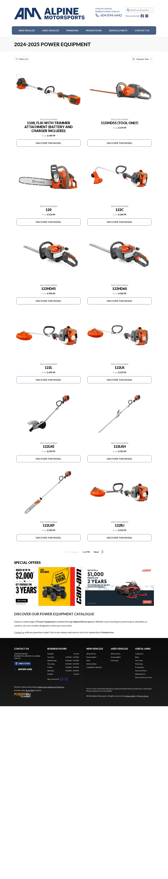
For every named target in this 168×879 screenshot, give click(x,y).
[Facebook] (142, 16)
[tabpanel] (63, 664)
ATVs (88, 660)
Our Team (139, 660)
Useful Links (143, 648)
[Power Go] (39, 695)
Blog (137, 657)
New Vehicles (27, 30)
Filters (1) (21, 59)
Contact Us (142, 30)
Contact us (19, 632)
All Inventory (91, 654)
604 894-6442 (108, 15)
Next (99, 552)
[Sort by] (142, 59)
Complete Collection (94, 667)
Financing (72, 30)
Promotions (94, 30)
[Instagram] (146, 16)
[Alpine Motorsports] (49, 13)
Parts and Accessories (143, 677)
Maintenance (140, 674)
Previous (71, 552)
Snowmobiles (91, 657)
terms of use (143, 696)
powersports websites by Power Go (51, 687)
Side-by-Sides (91, 664)
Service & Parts (118, 30)
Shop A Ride (30, 690)
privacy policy (130, 696)
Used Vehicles (50, 30)
